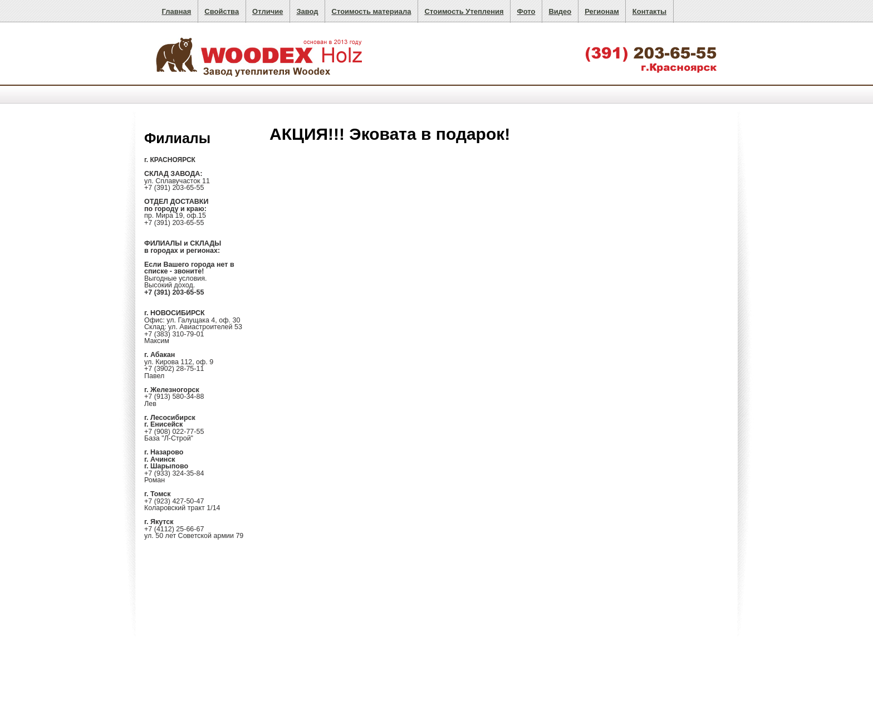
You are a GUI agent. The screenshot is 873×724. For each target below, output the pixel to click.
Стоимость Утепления (463, 11)
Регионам (602, 11)
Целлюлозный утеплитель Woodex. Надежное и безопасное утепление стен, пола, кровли (260, 55)
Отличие (267, 11)
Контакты (649, 11)
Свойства (221, 11)
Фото (526, 11)
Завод (307, 11)
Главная (176, 11)
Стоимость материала (371, 11)
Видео (559, 11)
